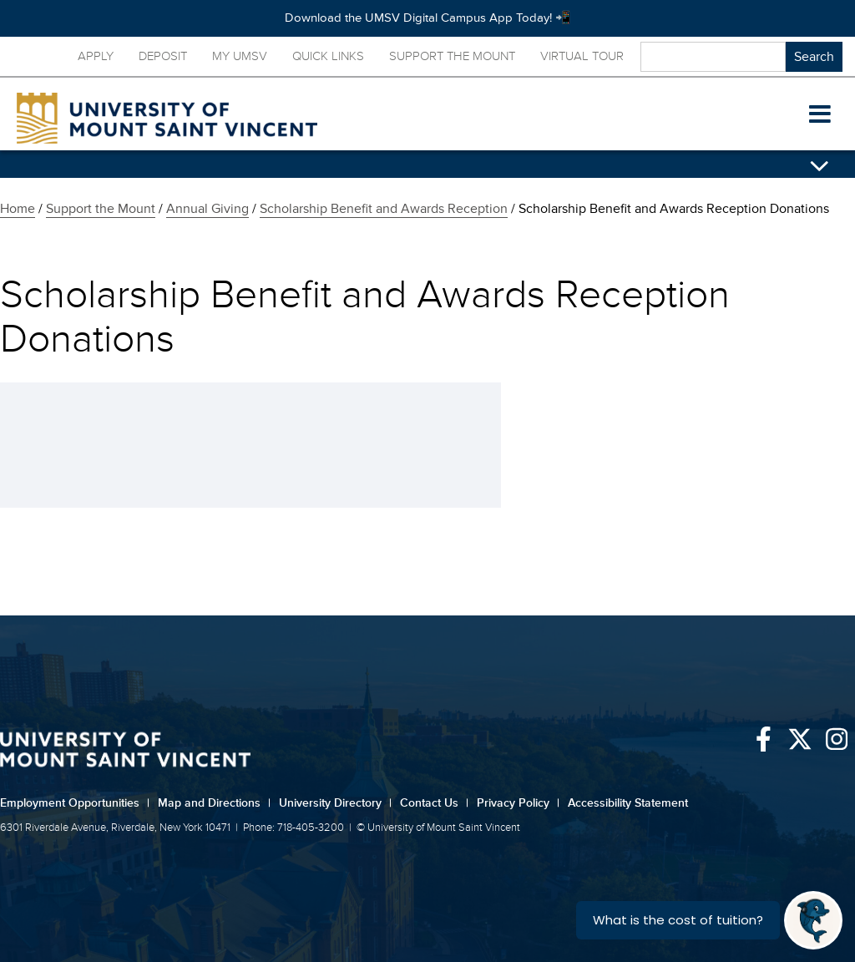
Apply (96, 56)
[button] (820, 114)
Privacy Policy (518, 803)
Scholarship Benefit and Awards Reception (384, 208)
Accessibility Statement (628, 803)
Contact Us (434, 803)
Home (17, 208)
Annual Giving (207, 208)
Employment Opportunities (74, 803)
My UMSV (239, 56)
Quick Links (328, 56)
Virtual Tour (582, 56)
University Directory (335, 803)
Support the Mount (452, 56)
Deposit (163, 56)
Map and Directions (214, 803)
